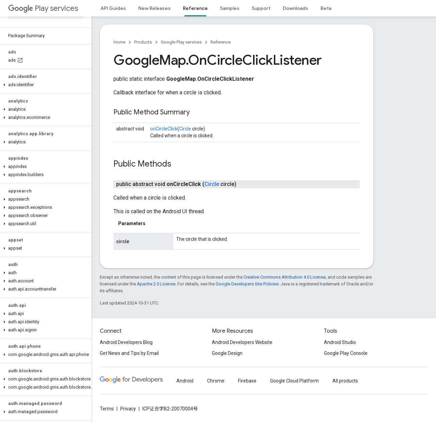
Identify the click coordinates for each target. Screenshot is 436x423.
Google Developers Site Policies (247, 283)
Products (143, 42)
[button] (44, 85)
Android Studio (340, 342)
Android (184, 380)
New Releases (154, 8)
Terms (107, 408)
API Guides (113, 8)
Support (261, 8)
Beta (326, 8)
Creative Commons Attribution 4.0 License (285, 277)
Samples (229, 8)
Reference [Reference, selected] (195, 8)
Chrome (215, 380)
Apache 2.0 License (156, 283)
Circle (185, 128)
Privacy (128, 408)
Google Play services (181, 42)
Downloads (295, 8)
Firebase (247, 380)
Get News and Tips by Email (129, 353)
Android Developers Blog (126, 342)
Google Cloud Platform (294, 380)
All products (345, 380)
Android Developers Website (242, 342)
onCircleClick (163, 128)
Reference (221, 42)
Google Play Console (346, 353)
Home (119, 42)
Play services (43, 8)
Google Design (227, 353)
